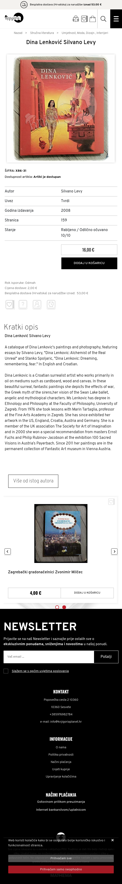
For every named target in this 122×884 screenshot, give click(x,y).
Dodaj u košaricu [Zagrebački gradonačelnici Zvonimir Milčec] (87, 593)
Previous (8, 552)
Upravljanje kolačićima (61, 777)
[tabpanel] (61, 550)
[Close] (61, 858)
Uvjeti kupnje (61, 769)
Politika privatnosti (61, 755)
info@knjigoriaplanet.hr (66, 722)
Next (114, 552)
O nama (61, 748)
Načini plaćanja (61, 762)
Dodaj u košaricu (89, 263)
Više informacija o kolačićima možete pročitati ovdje (46, 850)
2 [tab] (64, 607)
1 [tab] (57, 607)
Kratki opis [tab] (21, 327)
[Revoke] (61, 869)
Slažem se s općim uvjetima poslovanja (40, 671)
